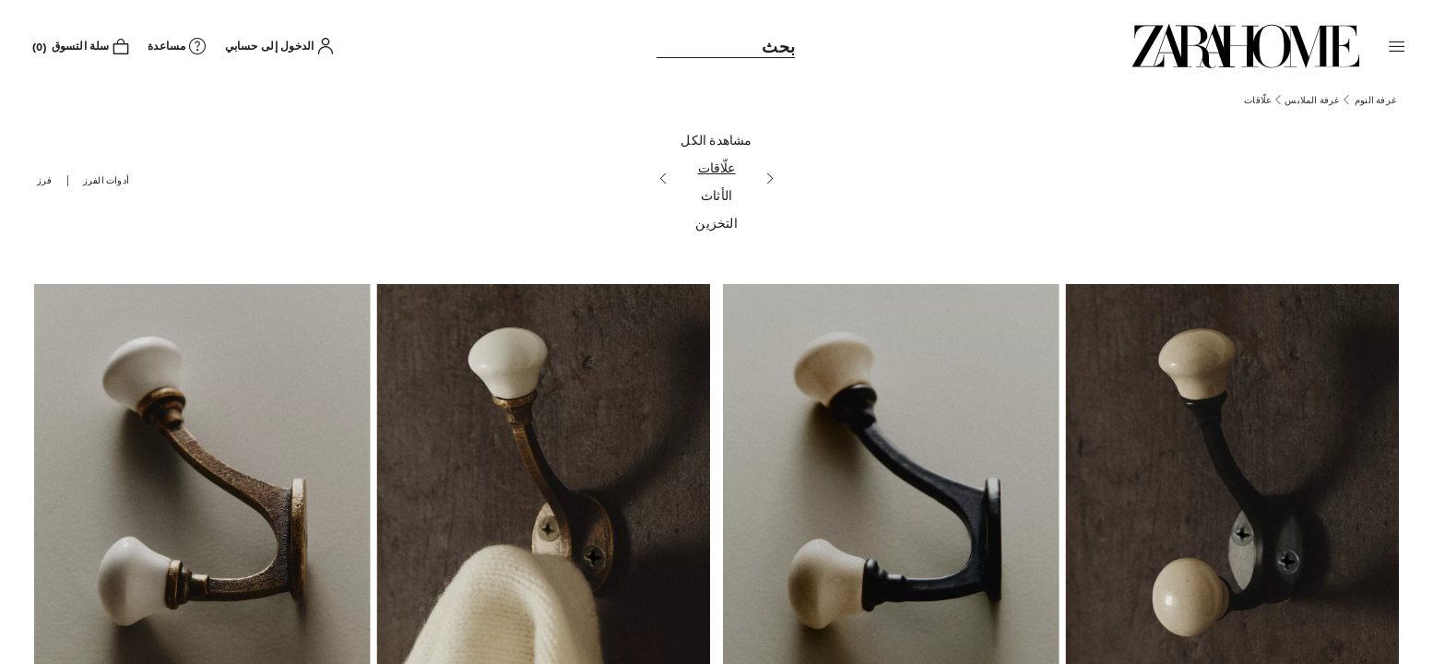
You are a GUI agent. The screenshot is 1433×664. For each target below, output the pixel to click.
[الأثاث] (716, 197)
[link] (1245, 46)
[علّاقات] (716, 169)
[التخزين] (716, 225)
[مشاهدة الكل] (716, 142)
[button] (1397, 46)
